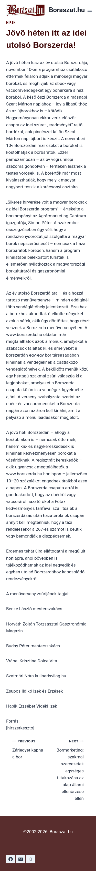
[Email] (20, 859)
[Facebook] (10, 859)
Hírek (11, 22)
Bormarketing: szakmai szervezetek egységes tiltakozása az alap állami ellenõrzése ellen (68, 769)
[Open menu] (89, 10)
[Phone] (30, 859)
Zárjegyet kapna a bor (28, 748)
